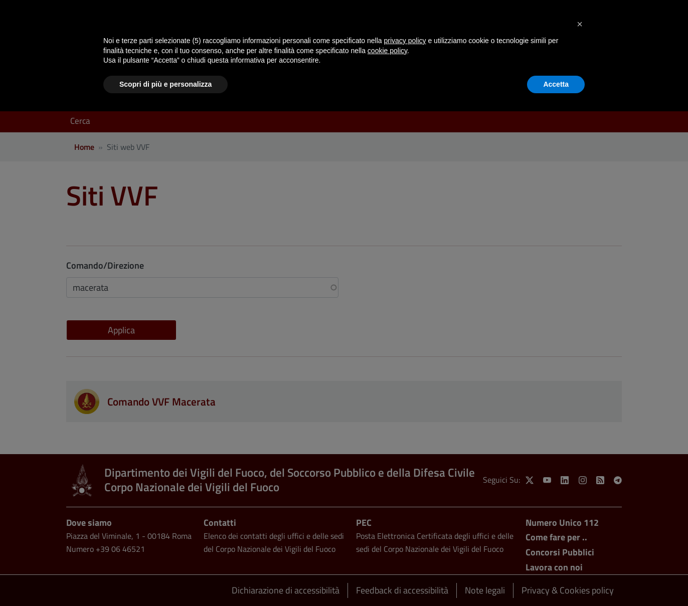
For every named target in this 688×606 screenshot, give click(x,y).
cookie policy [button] (387, 51)
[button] (580, 24)
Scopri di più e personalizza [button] (165, 84)
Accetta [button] (556, 84)
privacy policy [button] (405, 41)
